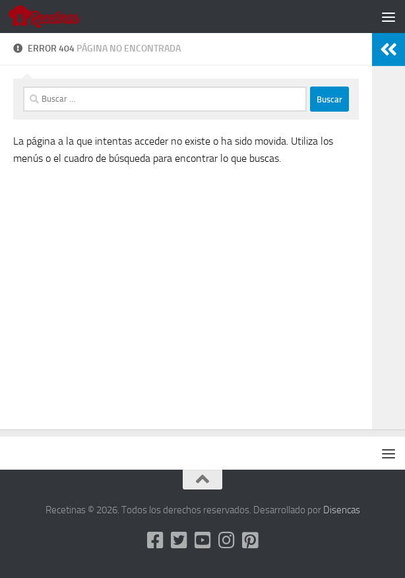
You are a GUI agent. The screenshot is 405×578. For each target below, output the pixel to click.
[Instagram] (226, 540)
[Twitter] (179, 540)
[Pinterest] (250, 540)
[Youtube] (202, 540)
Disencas (341, 510)
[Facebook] (155, 540)
